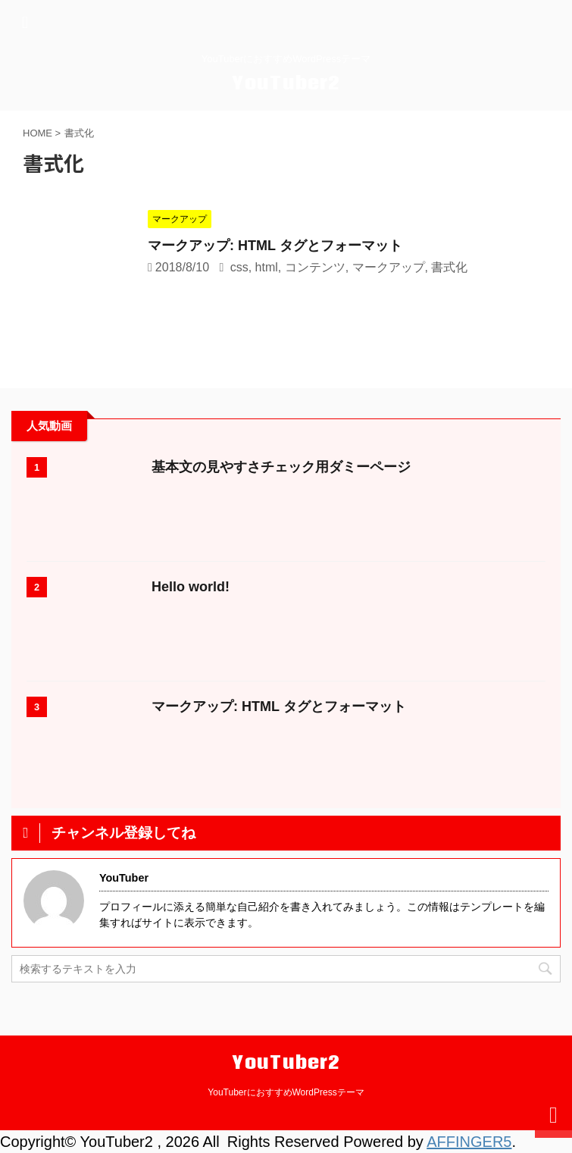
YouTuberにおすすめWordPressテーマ (286, 1092)
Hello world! (191, 586)
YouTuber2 (286, 83)
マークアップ (388, 267)
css (239, 267)
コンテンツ (315, 267)
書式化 (449, 267)
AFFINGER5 (469, 1141)
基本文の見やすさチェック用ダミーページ (281, 467)
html (266, 267)
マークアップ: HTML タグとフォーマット (275, 245)
